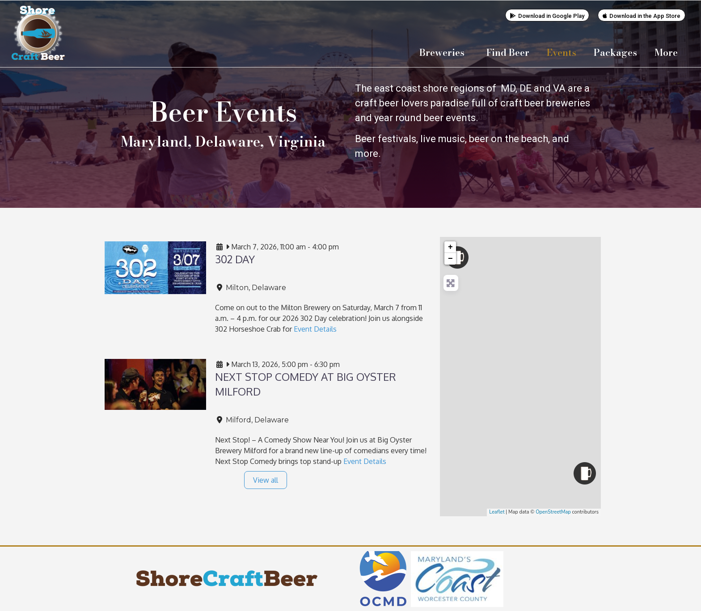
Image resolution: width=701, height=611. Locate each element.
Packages (615, 52)
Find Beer (507, 52)
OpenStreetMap (553, 511)
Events (561, 52)
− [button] (450, 258)
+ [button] (450, 246)
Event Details (315, 328)
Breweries (444, 52)
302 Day (235, 258)
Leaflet (496, 511)
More (668, 52)
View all (265, 479)
